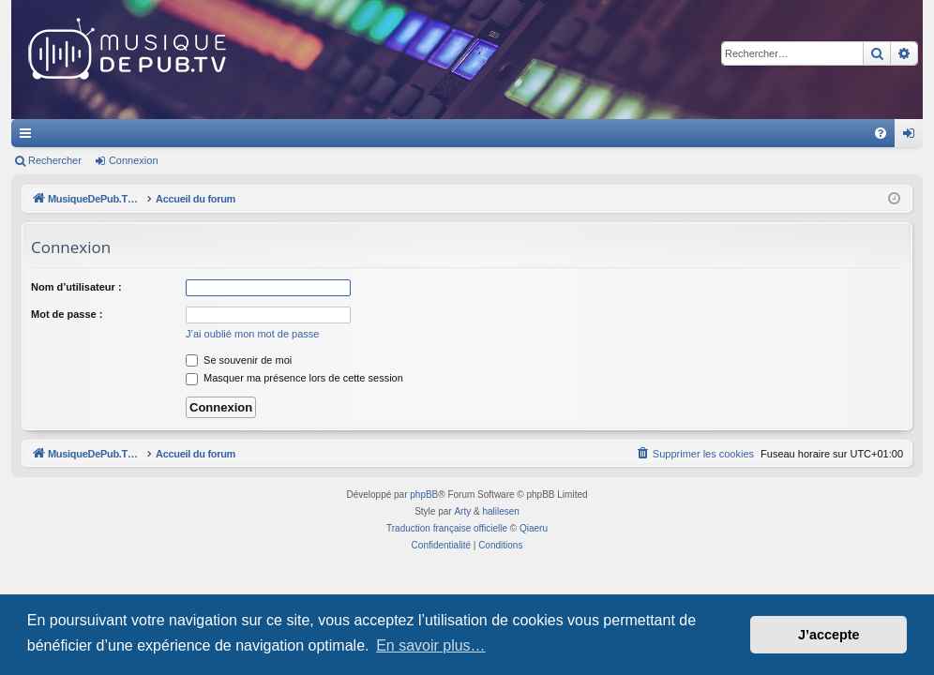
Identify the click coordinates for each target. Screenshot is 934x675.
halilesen (500, 511)
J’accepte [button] (829, 634)
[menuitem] (880, 133)
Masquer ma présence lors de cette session (294, 377)
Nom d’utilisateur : (76, 286)
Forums (335, 133)
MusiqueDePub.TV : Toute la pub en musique (164, 133)
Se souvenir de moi (239, 360)
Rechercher (55, 160)
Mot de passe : (66, 314)
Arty (462, 511)
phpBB (424, 494)
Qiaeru (534, 528)
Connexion (133, 160)
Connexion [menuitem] (913, 137)
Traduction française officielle (446, 528)
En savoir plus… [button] (431, 645)
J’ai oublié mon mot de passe (252, 333)
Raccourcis (29, 137)
